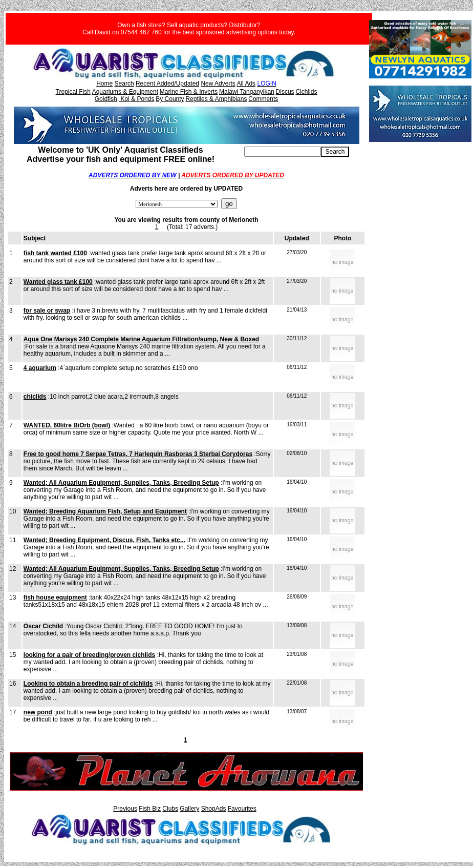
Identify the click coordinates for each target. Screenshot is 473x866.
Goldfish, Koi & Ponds (125, 98)
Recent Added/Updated (167, 83)
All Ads (245, 83)
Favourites (242, 808)
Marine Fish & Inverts (189, 91)
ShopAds (213, 808)
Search (124, 83)
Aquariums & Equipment (125, 91)
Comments (263, 98)
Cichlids (306, 91)
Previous (125, 808)
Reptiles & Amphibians (216, 98)
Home (104, 83)
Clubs (170, 808)
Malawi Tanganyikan (246, 91)
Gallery (189, 808)
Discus (285, 91)
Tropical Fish (73, 91)
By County (170, 98)
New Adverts (218, 83)
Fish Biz (150, 808)
